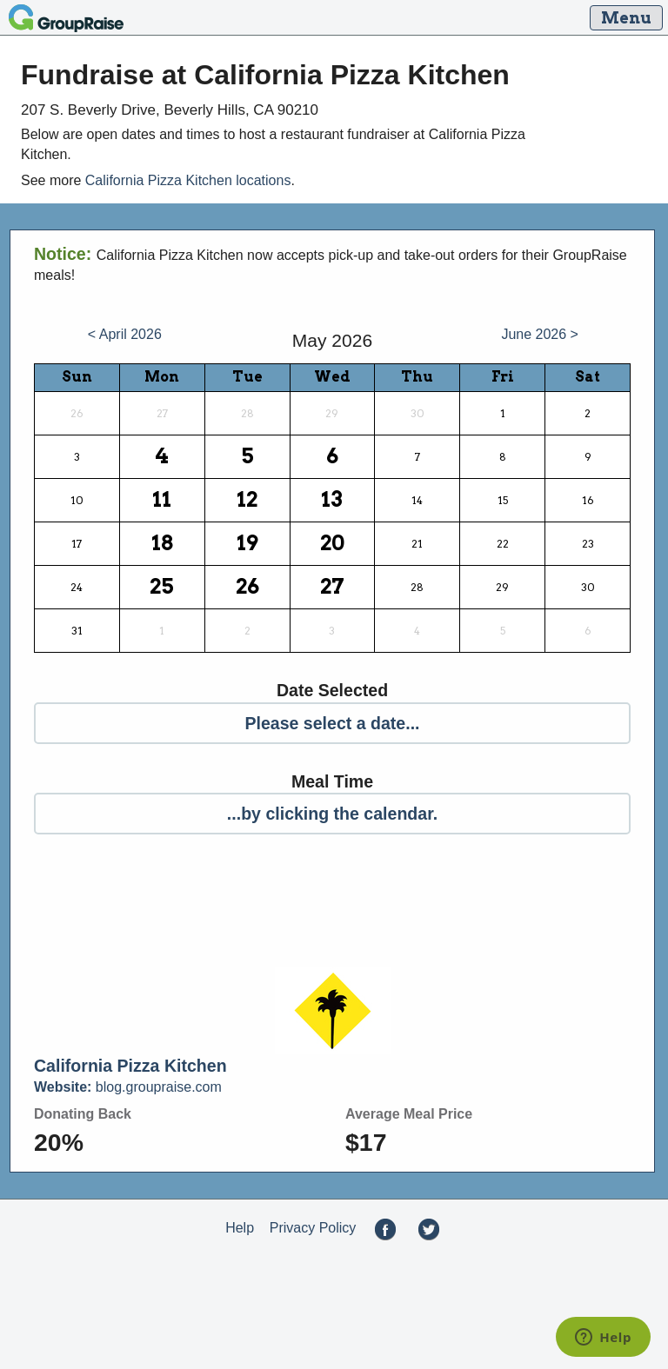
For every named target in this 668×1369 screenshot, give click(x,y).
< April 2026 (125, 334)
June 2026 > (539, 334)
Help (239, 1227)
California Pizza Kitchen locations (188, 180)
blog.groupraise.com (128, 1087)
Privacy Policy (313, 1227)
